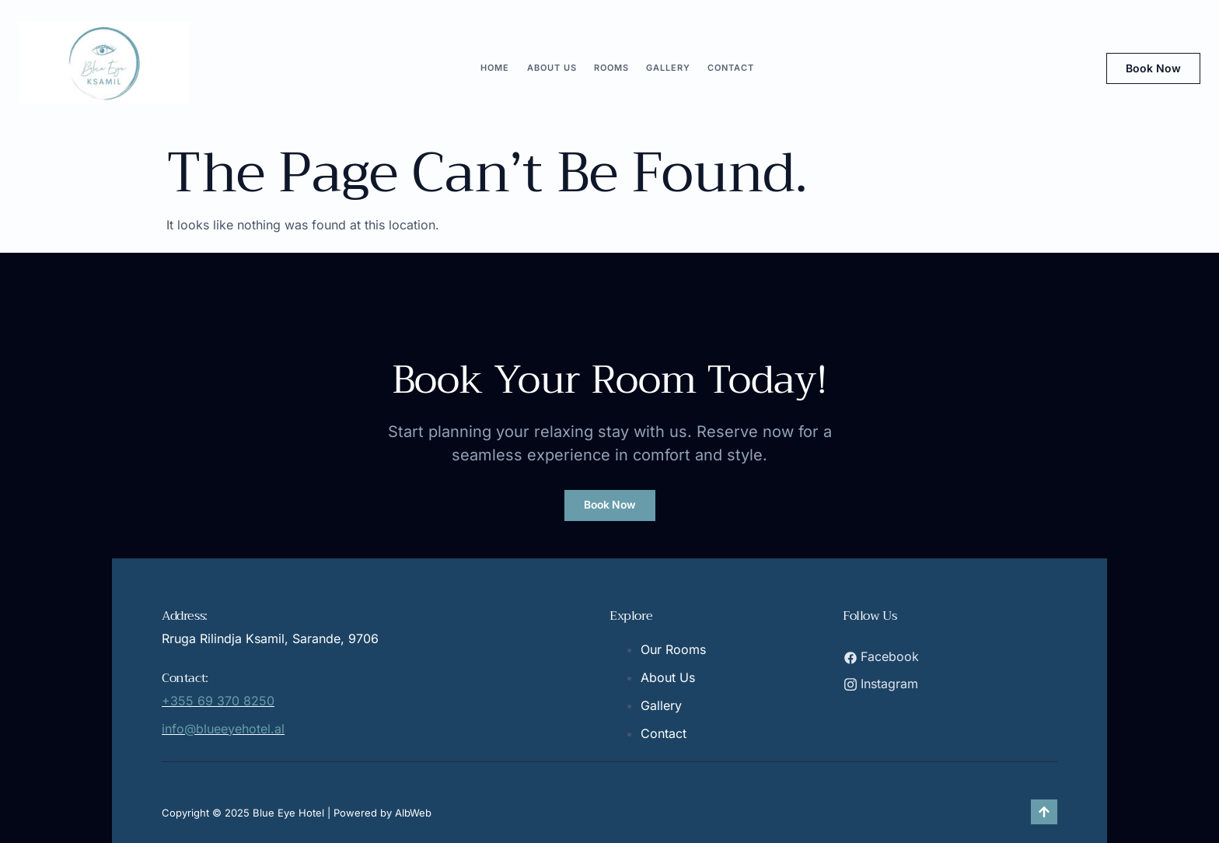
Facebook (881, 656)
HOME (498, 67)
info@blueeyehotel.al (223, 728)
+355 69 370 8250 (218, 700)
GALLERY (666, 67)
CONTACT (727, 67)
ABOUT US (553, 67)
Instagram (881, 683)
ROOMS (611, 67)
